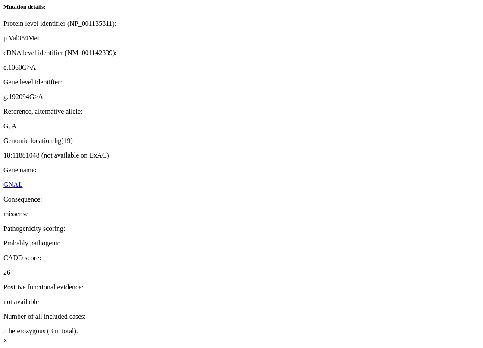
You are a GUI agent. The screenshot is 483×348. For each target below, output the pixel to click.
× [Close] (5, 340)
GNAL (12, 184)
